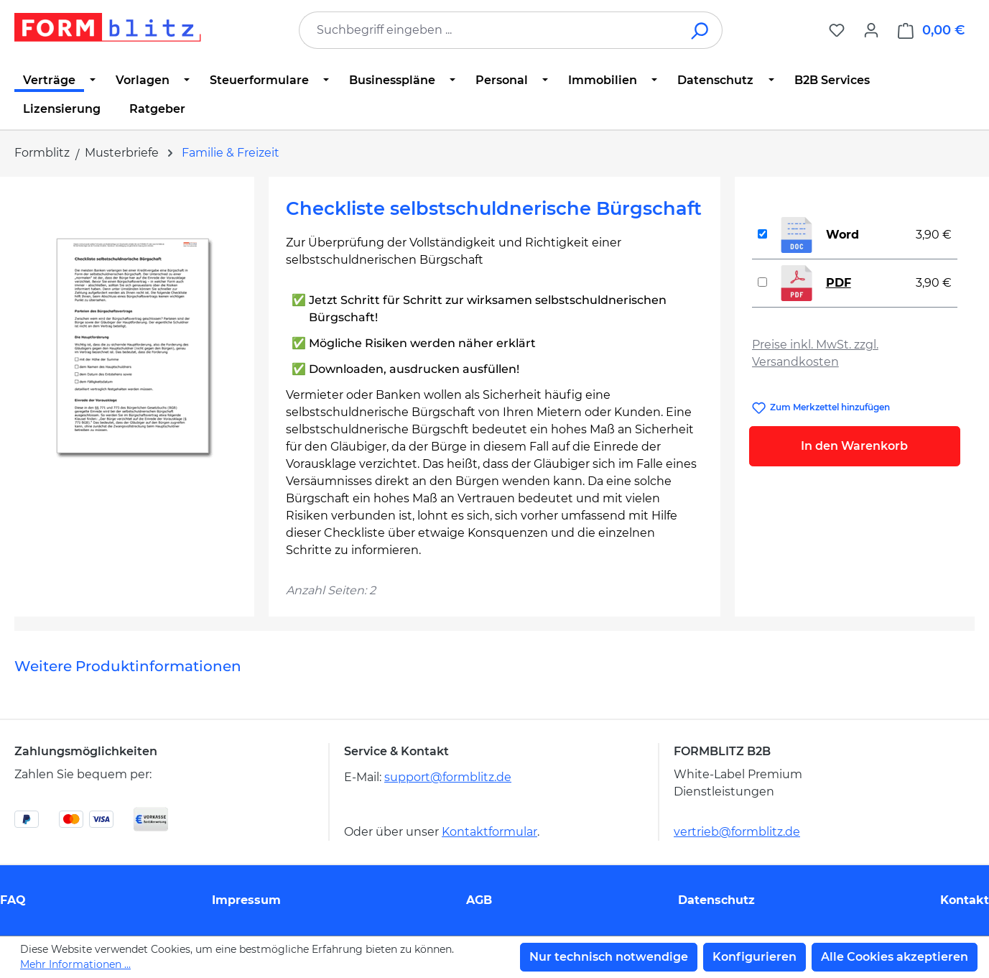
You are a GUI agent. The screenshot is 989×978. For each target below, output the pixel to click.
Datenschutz (716, 900)
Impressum (246, 900)
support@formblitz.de (447, 777)
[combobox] (489, 30)
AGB (479, 900)
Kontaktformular (489, 832)
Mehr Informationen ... (75, 964)
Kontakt (964, 900)
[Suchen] (701, 30)
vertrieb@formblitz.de (737, 832)
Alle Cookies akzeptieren (894, 957)
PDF (838, 283)
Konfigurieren (754, 957)
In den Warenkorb (854, 446)
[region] (134, 348)
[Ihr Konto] (871, 30)
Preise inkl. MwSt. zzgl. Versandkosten (815, 353)
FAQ (13, 900)
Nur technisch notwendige (608, 957)
